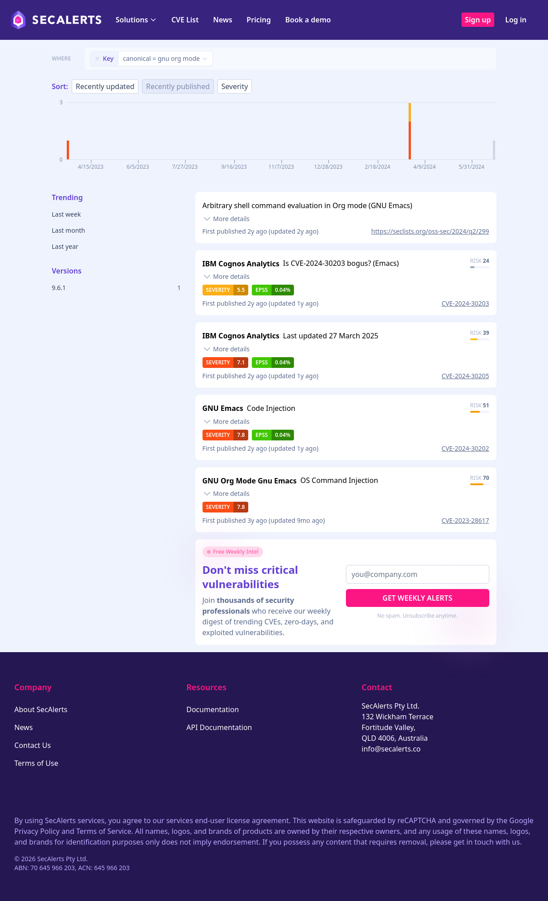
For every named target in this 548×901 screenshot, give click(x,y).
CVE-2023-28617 (465, 520)
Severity (234, 86)
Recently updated (105, 86)
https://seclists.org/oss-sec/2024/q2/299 (430, 231)
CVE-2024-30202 (465, 448)
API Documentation (219, 727)
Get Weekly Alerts (418, 598)
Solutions (136, 20)
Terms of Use (36, 763)
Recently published (178, 86)
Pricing (258, 20)
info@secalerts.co (391, 749)
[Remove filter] (97, 58)
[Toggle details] (226, 218)
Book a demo (308, 20)
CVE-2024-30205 (465, 376)
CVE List (184, 20)
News (222, 20)
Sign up (478, 20)
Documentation (212, 709)
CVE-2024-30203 (465, 303)
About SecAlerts (40, 709)
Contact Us (32, 745)
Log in (515, 20)
